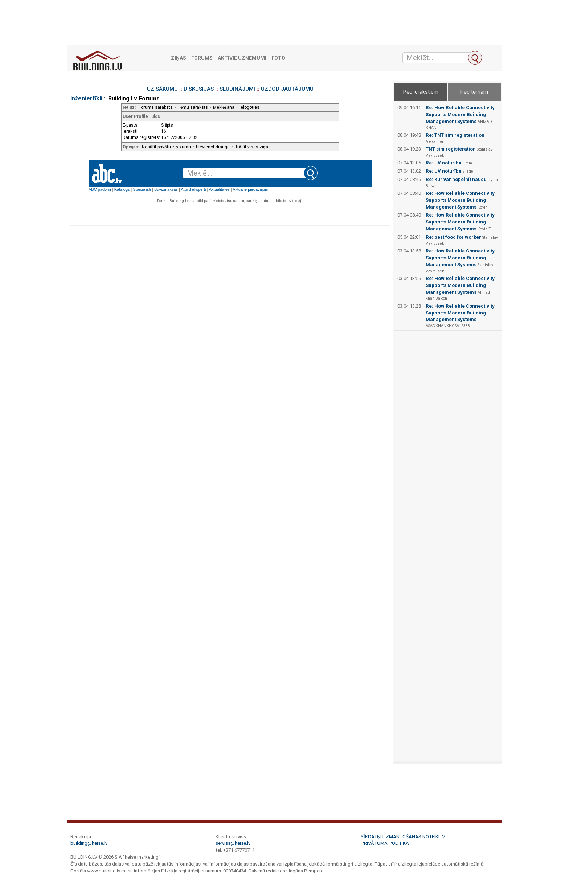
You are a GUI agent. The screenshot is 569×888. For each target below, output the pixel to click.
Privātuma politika (385, 843)
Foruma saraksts (156, 107)
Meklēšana (223, 107)
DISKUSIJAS (199, 89)
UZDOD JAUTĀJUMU (287, 89)
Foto (278, 58)
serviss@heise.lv (233, 843)
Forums (202, 58)
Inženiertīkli (86, 98)
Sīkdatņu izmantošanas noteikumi (404, 836)
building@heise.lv (88, 843)
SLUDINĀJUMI (237, 89)
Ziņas (178, 58)
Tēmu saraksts (193, 107)
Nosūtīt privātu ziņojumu (166, 146)
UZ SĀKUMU (162, 89)
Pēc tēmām (474, 92)
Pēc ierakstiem (420, 92)
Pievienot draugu (213, 146)
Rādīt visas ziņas (253, 146)
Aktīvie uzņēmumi (242, 58)
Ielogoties (249, 107)
